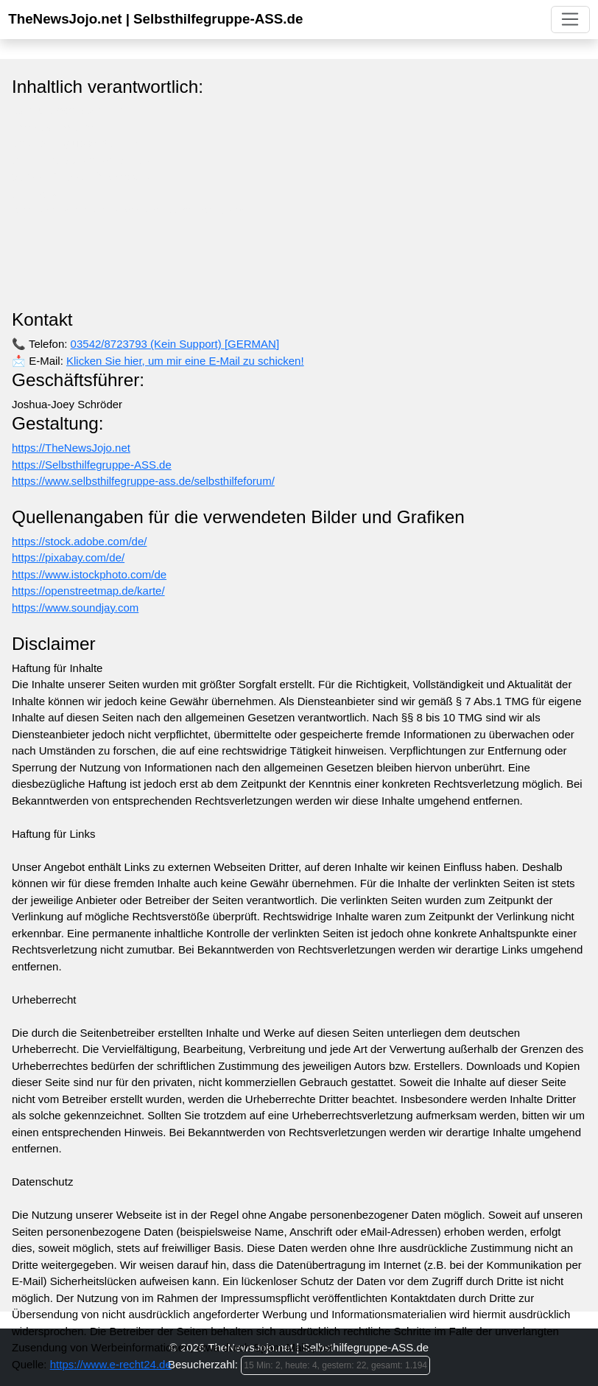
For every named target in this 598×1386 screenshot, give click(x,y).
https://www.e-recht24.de (111, 1364)
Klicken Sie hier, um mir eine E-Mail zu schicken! (185, 360)
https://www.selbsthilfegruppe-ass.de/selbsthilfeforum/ (143, 481)
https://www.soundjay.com (75, 607)
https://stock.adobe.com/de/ (79, 541)
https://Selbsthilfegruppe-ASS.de (92, 464)
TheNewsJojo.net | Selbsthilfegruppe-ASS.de (155, 19)
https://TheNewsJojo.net (71, 447)
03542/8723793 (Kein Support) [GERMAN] (175, 343)
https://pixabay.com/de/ (68, 557)
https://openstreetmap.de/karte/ (88, 590)
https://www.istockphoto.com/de (89, 574)
